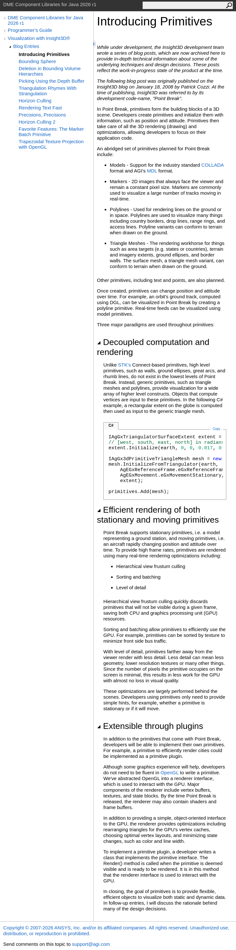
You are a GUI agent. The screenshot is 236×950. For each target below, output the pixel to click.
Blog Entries (26, 46)
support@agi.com (91, 944)
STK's (124, 365)
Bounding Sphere (37, 61)
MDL (152, 170)
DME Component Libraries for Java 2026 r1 (45, 20)
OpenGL (170, 772)
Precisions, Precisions (42, 114)
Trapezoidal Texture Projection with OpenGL (51, 144)
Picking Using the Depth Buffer (51, 81)
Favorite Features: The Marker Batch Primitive (51, 131)
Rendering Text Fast (40, 107)
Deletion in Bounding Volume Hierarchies (50, 71)
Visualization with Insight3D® (39, 38)
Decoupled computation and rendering (153, 347)
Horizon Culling (35, 100)
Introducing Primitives (44, 54)
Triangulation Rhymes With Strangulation (48, 90)
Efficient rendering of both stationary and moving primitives (158, 515)
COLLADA (212, 165)
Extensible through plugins (150, 726)
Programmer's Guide (30, 30)
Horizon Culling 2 (37, 122)
